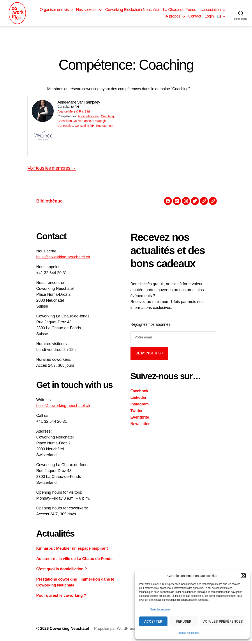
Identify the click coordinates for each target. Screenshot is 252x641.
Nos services (86, 9)
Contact (194, 16)
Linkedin (138, 397)
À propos (173, 16)
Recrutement (104, 125)
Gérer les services (160, 609)
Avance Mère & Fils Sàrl (74, 111)
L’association (210, 9)
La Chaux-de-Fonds (179, 9)
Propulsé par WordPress (115, 628)
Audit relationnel (88, 116)
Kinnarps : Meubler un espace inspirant (72, 548)
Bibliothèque (49, 200)
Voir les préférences (223, 621)
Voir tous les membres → (52, 168)
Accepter (153, 621)
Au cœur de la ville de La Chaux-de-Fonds (74, 558)
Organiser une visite (56, 9)
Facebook (139, 391)
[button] (243, 575)
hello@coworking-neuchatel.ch (63, 257)
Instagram (139, 404)
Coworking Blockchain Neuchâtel (132, 9)
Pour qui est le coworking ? (61, 595)
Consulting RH (84, 125)
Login (209, 16)
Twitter (136, 411)
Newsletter (140, 424)
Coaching (107, 116)
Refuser (184, 621)
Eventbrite (139, 417)
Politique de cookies (188, 632)
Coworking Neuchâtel (69, 628)
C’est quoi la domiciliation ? (61, 569)
